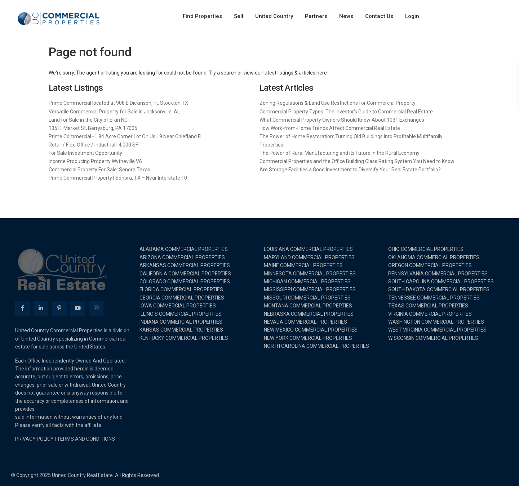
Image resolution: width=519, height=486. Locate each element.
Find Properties (202, 16)
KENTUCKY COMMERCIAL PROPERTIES (183, 338)
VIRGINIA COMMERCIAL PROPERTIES (430, 314)
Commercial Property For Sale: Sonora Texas (99, 169)
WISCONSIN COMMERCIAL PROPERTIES (433, 338)
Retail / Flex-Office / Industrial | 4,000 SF (93, 145)
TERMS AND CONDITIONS (86, 439)
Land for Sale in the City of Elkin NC (88, 120)
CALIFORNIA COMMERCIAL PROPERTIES (185, 273)
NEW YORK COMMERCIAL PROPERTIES (308, 338)
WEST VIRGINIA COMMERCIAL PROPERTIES (437, 330)
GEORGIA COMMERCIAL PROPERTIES (181, 298)
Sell (238, 16)
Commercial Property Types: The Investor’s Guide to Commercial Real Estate (346, 111)
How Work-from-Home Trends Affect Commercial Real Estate (330, 128)
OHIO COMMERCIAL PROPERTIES (425, 249)
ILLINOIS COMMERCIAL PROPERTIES (180, 314)
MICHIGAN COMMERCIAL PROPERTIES (307, 281)
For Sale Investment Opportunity (85, 153)
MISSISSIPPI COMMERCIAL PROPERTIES (310, 289)
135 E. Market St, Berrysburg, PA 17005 (93, 128)
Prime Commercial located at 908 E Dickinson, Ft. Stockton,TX (118, 103)
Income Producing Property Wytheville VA (95, 161)
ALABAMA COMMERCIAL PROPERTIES (183, 249)
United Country (274, 16)
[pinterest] (59, 308)
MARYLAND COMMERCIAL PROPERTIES (309, 257)
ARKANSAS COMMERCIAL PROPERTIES (184, 265)
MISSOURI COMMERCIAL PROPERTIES (307, 298)
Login (412, 16)
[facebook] (22, 308)
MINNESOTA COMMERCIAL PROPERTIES (310, 273)
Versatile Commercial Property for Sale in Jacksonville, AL (114, 111)
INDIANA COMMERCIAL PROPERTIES (180, 322)
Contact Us (379, 16)
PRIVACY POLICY (34, 439)
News (346, 16)
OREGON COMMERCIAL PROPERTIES (430, 265)
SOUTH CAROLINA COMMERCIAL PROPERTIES (441, 281)
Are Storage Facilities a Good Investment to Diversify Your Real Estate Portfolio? (350, 169)
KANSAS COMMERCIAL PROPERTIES (181, 330)
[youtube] (77, 308)
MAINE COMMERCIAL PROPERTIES (303, 265)
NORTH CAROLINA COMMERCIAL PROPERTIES (316, 346)
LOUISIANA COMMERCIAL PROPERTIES (308, 249)
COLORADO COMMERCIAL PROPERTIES (184, 281)
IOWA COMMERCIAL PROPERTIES (177, 306)
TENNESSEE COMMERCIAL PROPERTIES (434, 298)
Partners (316, 16)
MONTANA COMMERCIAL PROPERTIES (308, 306)
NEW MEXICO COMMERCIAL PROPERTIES (311, 330)
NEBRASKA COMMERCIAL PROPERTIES (309, 314)
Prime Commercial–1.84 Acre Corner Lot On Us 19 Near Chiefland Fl (125, 136)
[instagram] (96, 308)
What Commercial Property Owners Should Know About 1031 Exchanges (342, 120)
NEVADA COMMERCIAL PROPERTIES (305, 322)
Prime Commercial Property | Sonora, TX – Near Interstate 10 (118, 178)
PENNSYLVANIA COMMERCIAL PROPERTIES (438, 273)
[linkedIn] (41, 308)
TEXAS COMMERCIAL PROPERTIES (428, 306)
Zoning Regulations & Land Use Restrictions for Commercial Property (338, 103)
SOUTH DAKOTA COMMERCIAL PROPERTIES (438, 289)
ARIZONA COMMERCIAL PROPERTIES (182, 257)
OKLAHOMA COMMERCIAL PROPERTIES (433, 257)
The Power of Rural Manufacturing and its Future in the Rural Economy (340, 153)
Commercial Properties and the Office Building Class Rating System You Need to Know (357, 161)
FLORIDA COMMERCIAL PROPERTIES (181, 289)
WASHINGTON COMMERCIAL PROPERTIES (436, 322)
